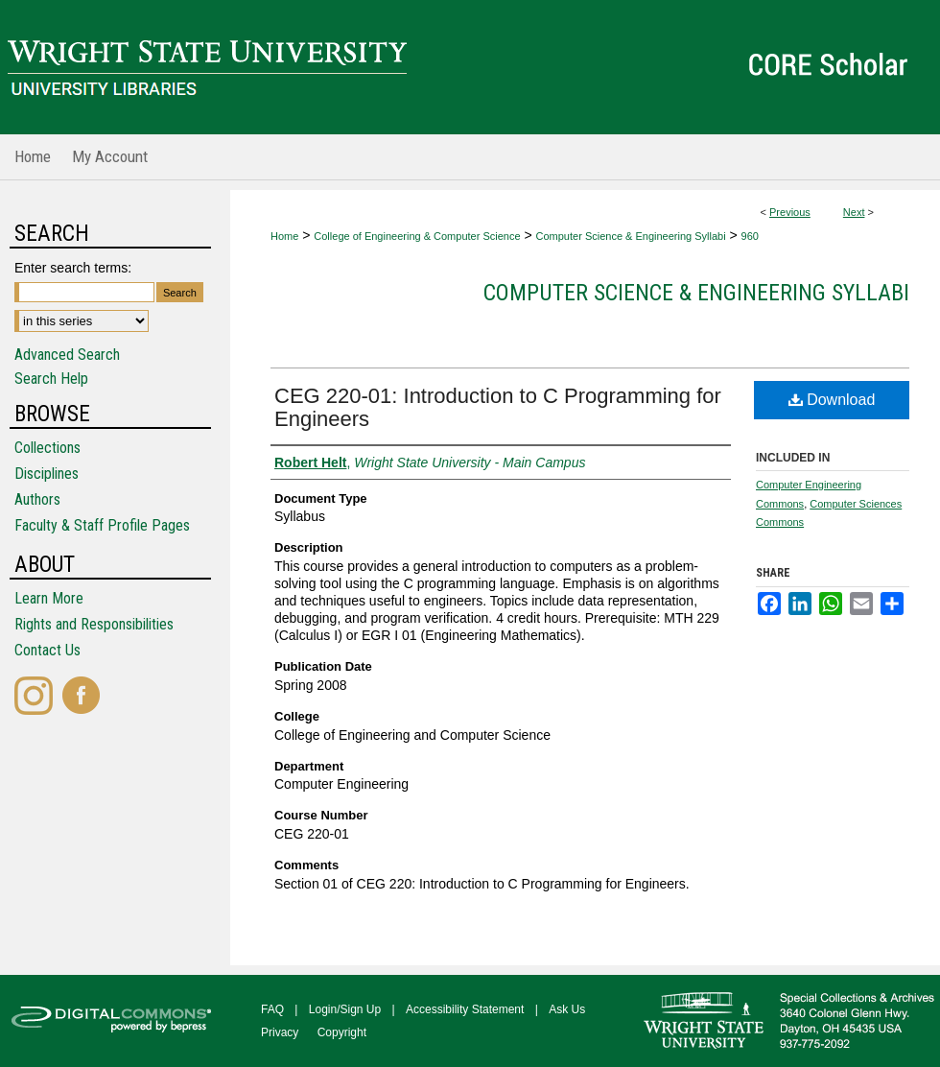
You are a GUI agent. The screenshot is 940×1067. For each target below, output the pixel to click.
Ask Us (567, 1009)
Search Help (51, 378)
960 (750, 236)
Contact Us (47, 650)
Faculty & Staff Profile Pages (102, 525)
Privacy (279, 1032)
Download (832, 399)
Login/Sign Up (345, 1009)
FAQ (272, 1009)
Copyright (341, 1032)
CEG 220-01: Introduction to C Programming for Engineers (497, 407)
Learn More (48, 598)
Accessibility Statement (465, 1009)
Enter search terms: (72, 267)
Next (854, 212)
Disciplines (46, 473)
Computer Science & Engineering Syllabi (631, 236)
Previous (790, 212)
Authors (37, 499)
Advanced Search (67, 354)
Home (284, 236)
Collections (47, 448)
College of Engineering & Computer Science (417, 236)
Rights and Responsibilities (94, 624)
